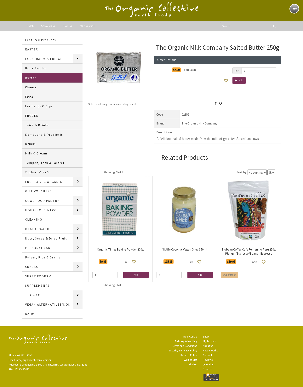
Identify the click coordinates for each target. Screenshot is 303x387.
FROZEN (32, 116)
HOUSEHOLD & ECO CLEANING (41, 214)
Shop (206, 336)
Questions (209, 364)
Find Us (193, 364)
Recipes (207, 369)
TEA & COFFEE (37, 295)
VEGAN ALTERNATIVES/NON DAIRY (48, 309)
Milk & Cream (36, 153)
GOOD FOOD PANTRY (42, 201)
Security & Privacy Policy (183, 350)
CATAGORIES (48, 25)
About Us (208, 346)
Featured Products (40, 40)
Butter (30, 78)
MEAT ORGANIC (37, 229)
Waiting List (190, 359)
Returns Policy (188, 355)
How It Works (210, 350)
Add (239, 80)
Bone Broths (35, 68)
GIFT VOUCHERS (38, 191)
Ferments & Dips (39, 106)
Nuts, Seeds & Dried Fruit (46, 238)
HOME (30, 25)
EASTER (31, 49)
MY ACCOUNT (87, 25)
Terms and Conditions (184, 346)
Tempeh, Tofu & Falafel (44, 163)
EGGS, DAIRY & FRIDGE (43, 59)
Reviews (208, 359)
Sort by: (242, 172)
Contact (207, 355)
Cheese (31, 87)
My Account (209, 341)
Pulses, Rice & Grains (42, 257)
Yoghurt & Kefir (38, 172)
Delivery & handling (186, 341)
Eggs (29, 97)
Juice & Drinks (37, 125)
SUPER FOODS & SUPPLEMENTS (38, 280)
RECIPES (67, 25)
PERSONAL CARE (39, 248)
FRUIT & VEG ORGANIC (43, 182)
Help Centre (190, 336)
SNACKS (31, 267)
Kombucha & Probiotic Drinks (44, 139)
